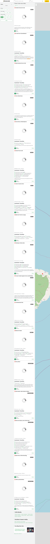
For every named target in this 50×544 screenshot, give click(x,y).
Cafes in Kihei (30, 514)
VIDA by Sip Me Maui (20, 479)
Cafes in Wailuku (30, 515)
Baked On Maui (19, 330)
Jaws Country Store (20, 183)
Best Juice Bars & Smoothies (20, 521)
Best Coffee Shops (29, 522)
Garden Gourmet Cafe (20, 7)
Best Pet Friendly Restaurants (20, 522)
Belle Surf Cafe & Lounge (21, 214)
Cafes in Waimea (18, 516)
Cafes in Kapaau (24, 514)
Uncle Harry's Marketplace (21, 121)
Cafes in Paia (23, 515)
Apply (6, 20)
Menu (33, 60)
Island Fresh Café (19, 150)
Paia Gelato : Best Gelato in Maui (22, 391)
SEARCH (47, 1)
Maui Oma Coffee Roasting (21, 455)
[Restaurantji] (6, 1)
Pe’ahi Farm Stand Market (21, 33)
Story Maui (18, 361)
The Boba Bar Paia (19, 302)
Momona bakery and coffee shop (22, 420)
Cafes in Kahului (17, 514)
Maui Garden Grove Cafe (21, 63)
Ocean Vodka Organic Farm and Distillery (24, 275)
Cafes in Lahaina (18, 515)
